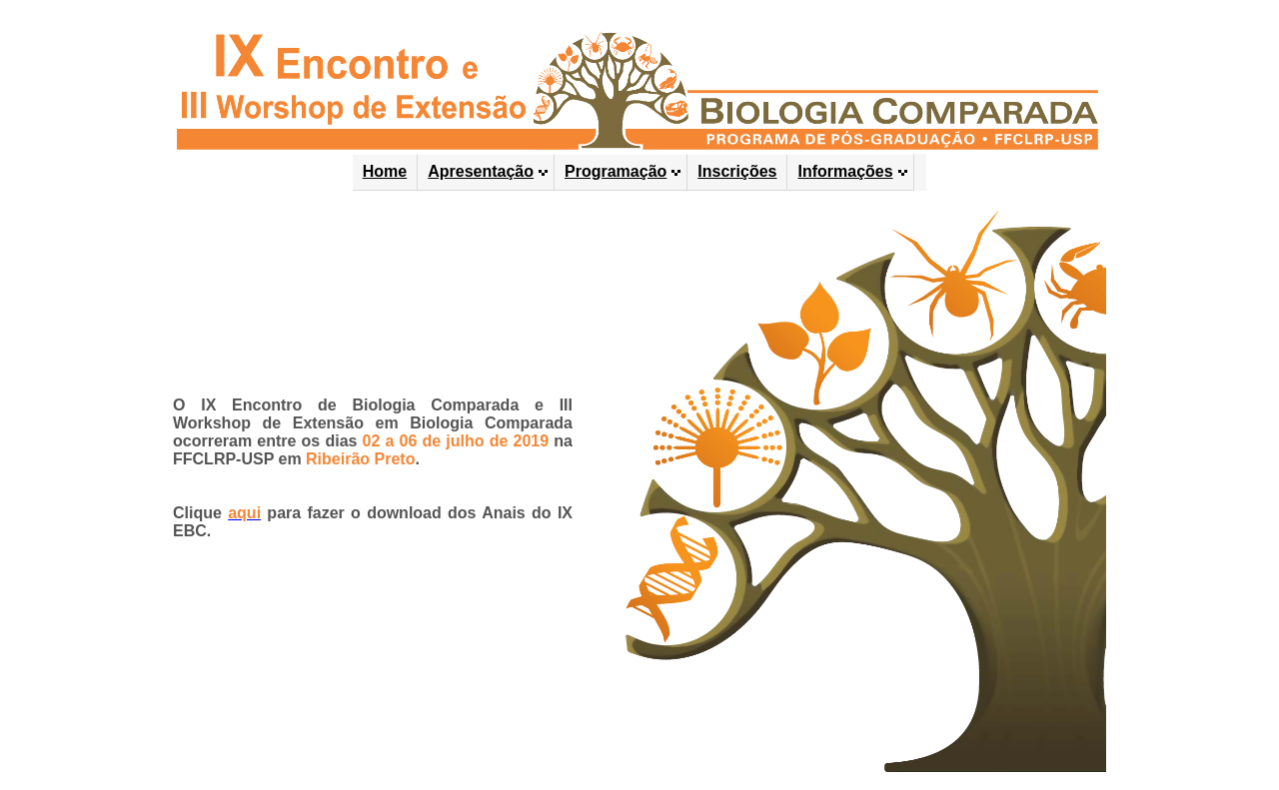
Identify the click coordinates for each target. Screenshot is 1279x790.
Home (385, 171)
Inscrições (736, 171)
